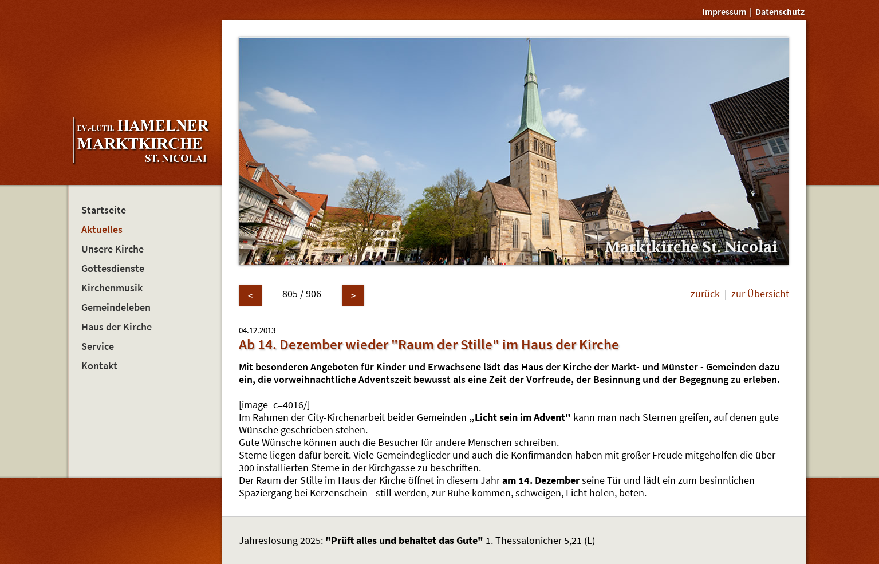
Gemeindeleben (116, 307)
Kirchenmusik (112, 288)
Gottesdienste (112, 268)
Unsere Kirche (112, 249)
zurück (705, 293)
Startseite (103, 210)
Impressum (724, 11)
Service (97, 346)
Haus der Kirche (116, 327)
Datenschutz (780, 11)
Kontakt (99, 366)
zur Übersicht (760, 293)
